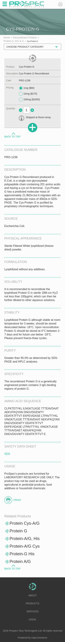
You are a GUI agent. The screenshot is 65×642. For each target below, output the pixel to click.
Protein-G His (22, 553)
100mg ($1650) (29, 99)
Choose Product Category (25, 46)
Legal (32, 619)
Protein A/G (20, 561)
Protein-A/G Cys (25, 546)
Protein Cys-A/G (25, 523)
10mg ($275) (28, 94)
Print (17, 499)
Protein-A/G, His (25, 538)
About (32, 595)
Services (32, 611)
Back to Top (12, 136)
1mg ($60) (26, 88)
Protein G (18, 531)
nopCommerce (39, 637)
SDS (7, 453)
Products (32, 603)
